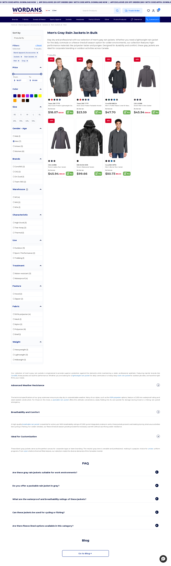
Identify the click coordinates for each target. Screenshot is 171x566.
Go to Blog (85, 553)
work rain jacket (123, 376)
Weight (16, 342)
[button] (163, 559)
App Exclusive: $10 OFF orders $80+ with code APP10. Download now (76, 2)
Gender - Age (20, 128)
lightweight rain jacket (81, 376)
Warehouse (19, 189)
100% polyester (115, 397)
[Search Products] (101, 11)
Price (15, 67)
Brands (16, 159)
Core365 (14, 376)
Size (15, 107)
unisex (150, 448)
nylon (26, 451)
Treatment (18, 265)
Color (15, 89)
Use (15, 240)
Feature (17, 286)
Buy (70, 112)
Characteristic (20, 214)
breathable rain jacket (30, 424)
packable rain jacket (61, 400)
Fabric (16, 306)
